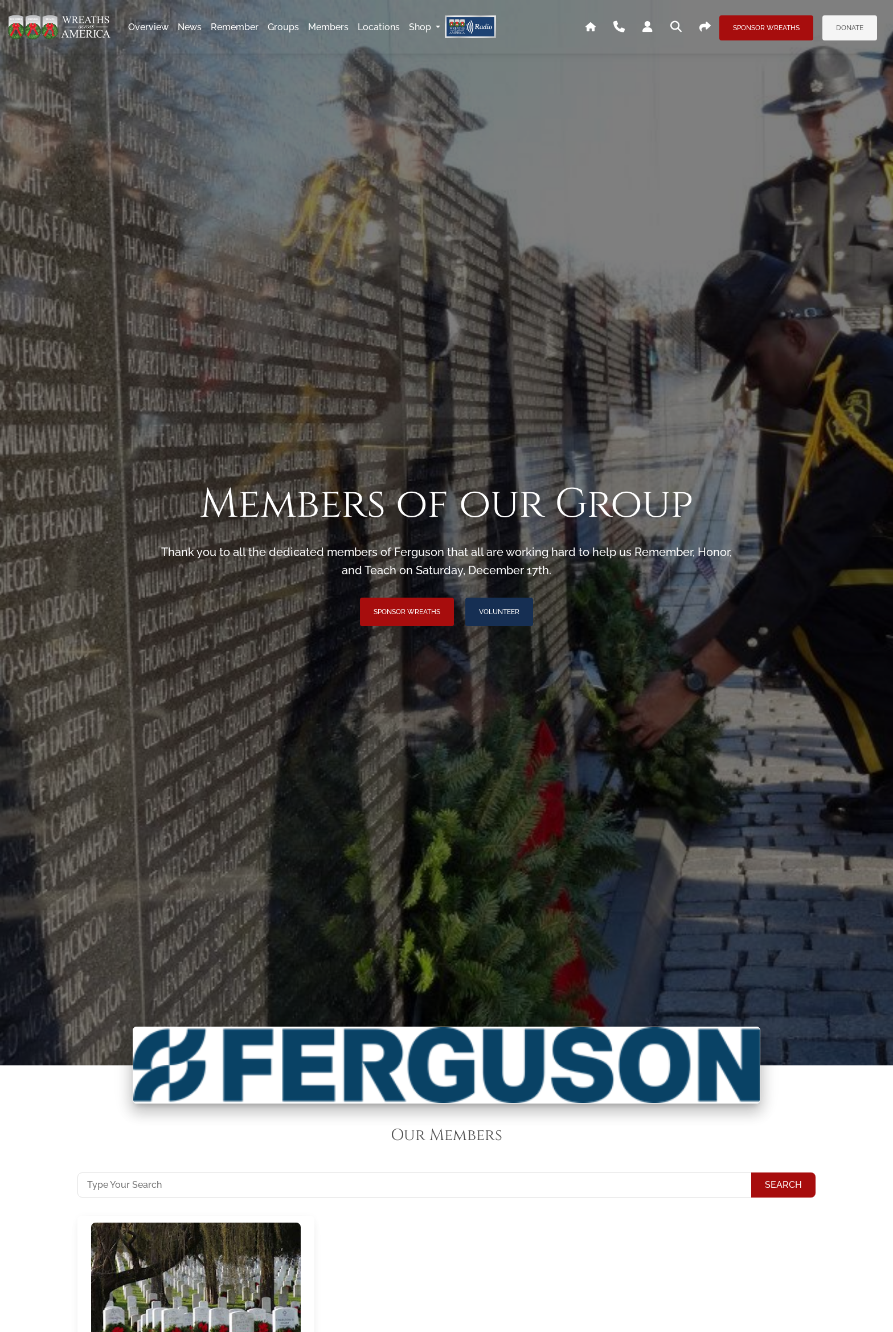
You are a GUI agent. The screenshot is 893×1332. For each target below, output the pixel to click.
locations (379, 27)
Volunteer (499, 612)
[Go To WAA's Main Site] (590, 27)
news (190, 27)
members (328, 27)
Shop (421, 27)
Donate (849, 28)
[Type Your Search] (414, 1185)
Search (783, 1184)
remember (235, 27)
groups (283, 27)
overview (148, 27)
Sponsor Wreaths (766, 28)
